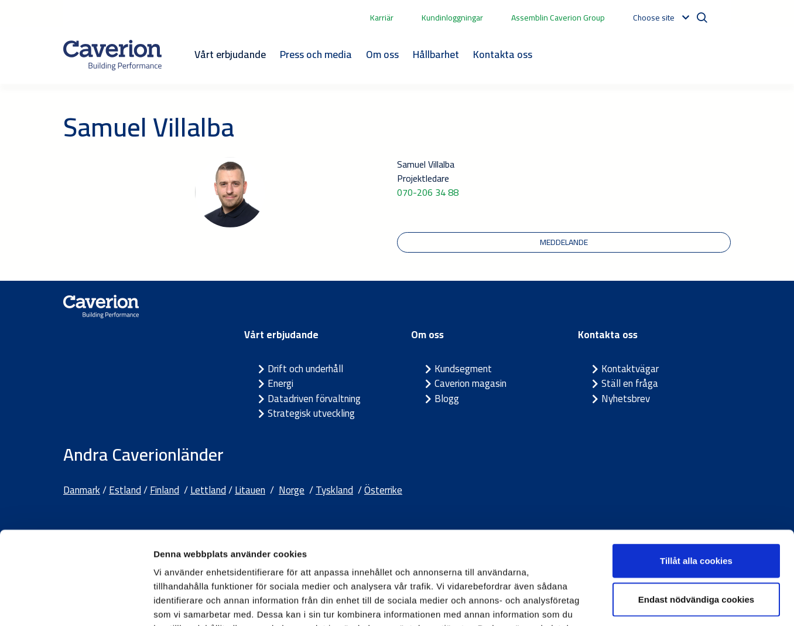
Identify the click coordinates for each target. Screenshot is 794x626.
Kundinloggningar (452, 17)
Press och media (316, 54)
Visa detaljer (636, 603)
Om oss (382, 54)
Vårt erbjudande (230, 54)
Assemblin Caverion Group (558, 17)
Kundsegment (463, 368)
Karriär (381, 17)
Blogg (446, 398)
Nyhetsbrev (625, 398)
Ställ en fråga (629, 383)
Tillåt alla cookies (696, 473)
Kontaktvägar (630, 368)
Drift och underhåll (305, 368)
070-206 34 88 (427, 192)
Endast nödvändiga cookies (696, 512)
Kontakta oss (502, 54)
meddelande (564, 242)
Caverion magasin (470, 383)
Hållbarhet (436, 54)
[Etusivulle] (112, 55)
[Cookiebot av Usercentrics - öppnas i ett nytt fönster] (76, 603)
